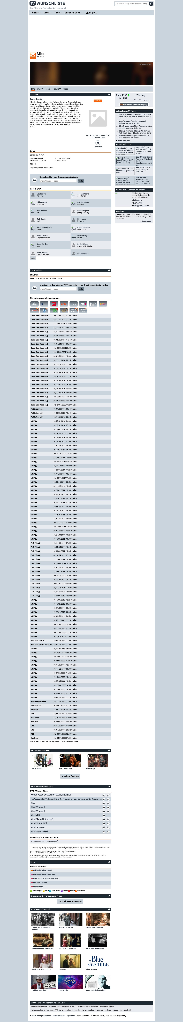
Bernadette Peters (44, 227)
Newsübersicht (124, 141)
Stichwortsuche (59, 1016)
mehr (33, 258)
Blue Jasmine (91, 969)
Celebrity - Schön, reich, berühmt (41, 928)
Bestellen (98, 147)
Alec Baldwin (42, 211)
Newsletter (104, 1006)
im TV (40, 89)
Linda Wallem (82, 254)
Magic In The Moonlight (41, 969)
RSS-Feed (103, 1010)
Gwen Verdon (42, 253)
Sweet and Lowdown (94, 927)
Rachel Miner (82, 244)
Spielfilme (71, 1016)
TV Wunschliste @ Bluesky (69, 1010)
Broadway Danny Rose (95, 948)
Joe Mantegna (83, 194)
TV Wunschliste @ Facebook (42, 1010)
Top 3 (47, 89)
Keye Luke (81, 219)
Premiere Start (81, 310)
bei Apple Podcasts (141, 206)
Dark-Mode (126, 1010)
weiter (80, 181)
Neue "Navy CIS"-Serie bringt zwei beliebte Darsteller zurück (132, 122)
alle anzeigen (34, 304)
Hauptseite (46, 1016)
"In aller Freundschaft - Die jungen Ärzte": (135, 116)
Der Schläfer (37, 768)
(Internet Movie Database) (45, 878)
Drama (32, 99)
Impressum (35, 1006)
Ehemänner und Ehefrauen (42, 948)
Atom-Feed (113, 1010)
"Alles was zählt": (134, 137)
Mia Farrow (41, 194)
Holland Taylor (83, 236)
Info (33, 89)
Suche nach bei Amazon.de (44, 842)
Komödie (39, 99)
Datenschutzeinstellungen (87, 1006)
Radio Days (90, 768)
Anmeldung (146, 221)
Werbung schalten (56, 1006)
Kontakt (44, 1006)
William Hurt (42, 202)
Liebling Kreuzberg (39, 990)
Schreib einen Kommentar (71, 901)
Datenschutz (70, 1006)
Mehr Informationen (60, 853)
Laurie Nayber (83, 211)
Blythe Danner (83, 202)
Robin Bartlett (42, 244)
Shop (65, 89)
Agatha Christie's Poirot (95, 990)
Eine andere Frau (66, 927)
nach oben (35, 1016)
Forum (57, 89)
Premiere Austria (72, 310)
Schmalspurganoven (67, 948)
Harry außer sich (65, 768)
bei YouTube (138, 203)
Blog (112, 1006)
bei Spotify (137, 200)
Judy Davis (41, 219)
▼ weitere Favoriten (70, 776)
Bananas (62, 969)
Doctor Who (63, 990)
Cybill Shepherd (83, 227)
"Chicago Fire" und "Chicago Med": (135, 132)
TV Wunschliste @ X (90, 1010)
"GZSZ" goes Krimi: (135, 127)
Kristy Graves (42, 236)
